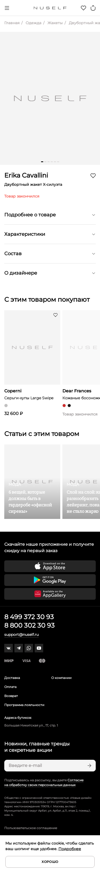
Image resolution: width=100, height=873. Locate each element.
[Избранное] (83, 8)
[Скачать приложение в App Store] (50, 566)
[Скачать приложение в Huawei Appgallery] (50, 594)
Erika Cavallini (26, 175)
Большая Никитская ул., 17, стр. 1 (31, 725)
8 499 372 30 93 (29, 617)
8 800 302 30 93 (29, 625)
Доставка (12, 678)
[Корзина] (93, 8)
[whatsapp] (29, 648)
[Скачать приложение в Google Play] (50, 580)
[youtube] (39, 648)
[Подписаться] (88, 765)
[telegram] (18, 648)
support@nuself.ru (21, 634)
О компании (61, 678)
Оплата (10, 687)
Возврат (11, 696)
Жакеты (54, 22)
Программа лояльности (24, 705)
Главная (11, 22)
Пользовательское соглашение (30, 828)
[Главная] (50, 8)
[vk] (8, 648)
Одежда (33, 22)
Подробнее (69, 848)
